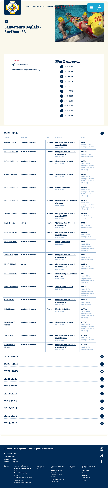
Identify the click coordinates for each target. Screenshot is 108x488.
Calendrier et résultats (38, 6)
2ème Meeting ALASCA (64, 161)
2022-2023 (66, 81)
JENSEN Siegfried (11, 255)
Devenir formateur (19, 480)
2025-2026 (66, 66)
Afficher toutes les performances (24, 70)
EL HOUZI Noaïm (10, 264)
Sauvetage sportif (72, 467)
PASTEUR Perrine (10, 232)
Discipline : (16, 61)
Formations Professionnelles (22, 482)
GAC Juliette (9, 300)
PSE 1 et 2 (17, 475)
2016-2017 (66, 106)
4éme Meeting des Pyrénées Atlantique (66, 202)
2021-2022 (66, 86)
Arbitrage (84, 475)
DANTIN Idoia (9, 223)
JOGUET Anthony (10, 214)
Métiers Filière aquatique (21, 473)
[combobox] (34, 64)
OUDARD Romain (10, 142)
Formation (7, 466)
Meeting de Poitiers (62, 187)
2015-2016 (66, 110)
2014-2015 (66, 115)
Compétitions (86, 478)
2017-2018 (66, 101)
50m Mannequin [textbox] (22, 64)
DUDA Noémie (9, 309)
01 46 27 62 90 (10, 454)
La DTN (84, 480)
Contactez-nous (10, 459)
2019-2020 (66, 91)
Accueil (28, 6)
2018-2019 (66, 96)
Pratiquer (84, 473)
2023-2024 (66, 76)
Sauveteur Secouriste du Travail (23, 478)
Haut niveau (85, 470)
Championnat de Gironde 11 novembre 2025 (65, 143)
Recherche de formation (21, 466)
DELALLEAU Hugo (11, 152)
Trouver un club (9, 457)
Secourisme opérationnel (40, 467)
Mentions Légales (11, 462)
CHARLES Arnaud (10, 174)
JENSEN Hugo (9, 335)
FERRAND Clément (11, 287)
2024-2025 (66, 71)
